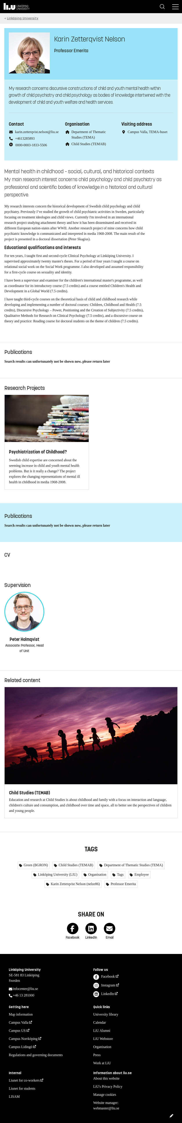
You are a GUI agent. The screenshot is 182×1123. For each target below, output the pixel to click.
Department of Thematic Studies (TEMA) (133, 865)
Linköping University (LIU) (57, 874)
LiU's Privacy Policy (108, 1086)
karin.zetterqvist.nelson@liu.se (37, 132)
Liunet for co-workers (24, 1080)
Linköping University (22, 18)
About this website (106, 1078)
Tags (120, 874)
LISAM (14, 1096)
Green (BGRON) (35, 865)
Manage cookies (104, 1094)
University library (105, 1014)
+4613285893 (25, 138)
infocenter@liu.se (25, 989)
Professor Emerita (123, 884)
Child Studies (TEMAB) (88, 144)
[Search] (162, 6)
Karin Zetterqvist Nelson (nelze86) (75, 884)
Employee (141, 874)
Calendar (99, 1022)
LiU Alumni (101, 1030)
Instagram (104, 986)
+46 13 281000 (23, 995)
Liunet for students (22, 1088)
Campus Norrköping (23, 1039)
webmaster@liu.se (106, 1108)
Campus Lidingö (20, 1047)
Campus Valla (18, 1022)
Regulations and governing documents (36, 1055)
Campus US (17, 1030)
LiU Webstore (103, 1039)
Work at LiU (102, 1063)
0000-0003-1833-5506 (31, 145)
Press (97, 1055)
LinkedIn (103, 994)
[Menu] (175, 6)
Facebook (104, 977)
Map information (21, 1014)
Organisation (96, 874)
